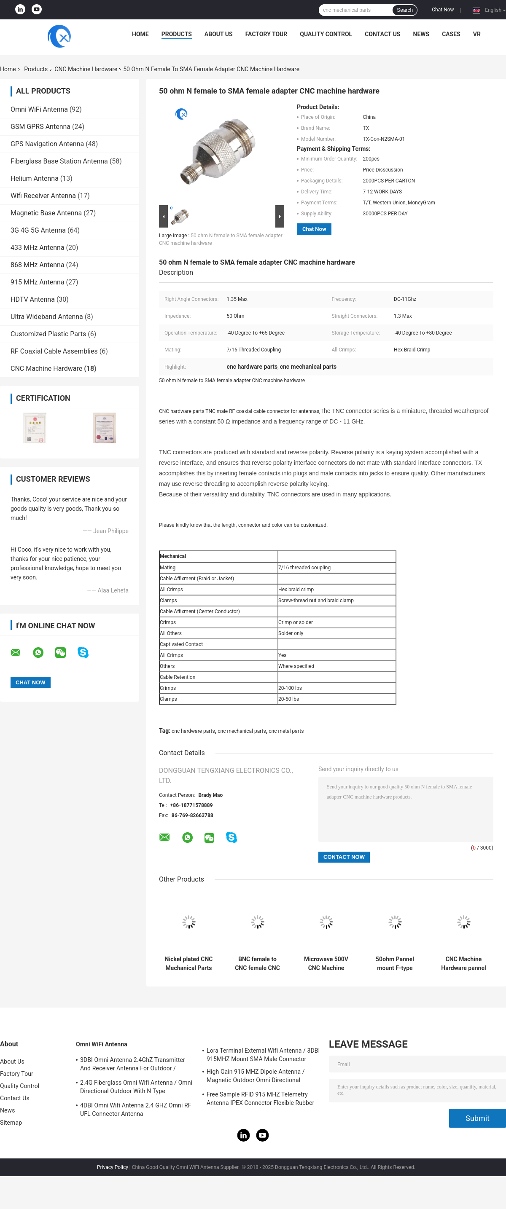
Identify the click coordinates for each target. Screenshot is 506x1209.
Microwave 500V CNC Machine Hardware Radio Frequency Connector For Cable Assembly (326, 964)
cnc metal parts (286, 731)
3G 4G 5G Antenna (38, 230)
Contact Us (382, 34)
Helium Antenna (35, 178)
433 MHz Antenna (38, 248)
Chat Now (443, 10)
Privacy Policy (112, 1167)
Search (405, 10)
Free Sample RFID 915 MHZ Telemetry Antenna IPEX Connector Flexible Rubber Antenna (260, 1100)
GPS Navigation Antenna (47, 144)
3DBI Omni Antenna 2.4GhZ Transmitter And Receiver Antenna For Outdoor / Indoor (132, 1065)
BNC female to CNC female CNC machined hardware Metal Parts (257, 964)
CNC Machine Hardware (85, 69)
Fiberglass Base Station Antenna (59, 161)
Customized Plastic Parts (48, 334)
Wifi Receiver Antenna (43, 196)
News (421, 34)
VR (477, 34)
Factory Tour (266, 34)
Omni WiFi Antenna (39, 109)
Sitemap (11, 1122)
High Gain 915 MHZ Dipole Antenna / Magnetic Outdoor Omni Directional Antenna (256, 1077)
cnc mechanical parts (242, 731)
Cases (451, 34)
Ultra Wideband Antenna (47, 317)
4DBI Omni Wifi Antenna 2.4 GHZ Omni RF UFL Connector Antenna (135, 1109)
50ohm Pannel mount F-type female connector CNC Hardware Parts (394, 964)
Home (140, 34)
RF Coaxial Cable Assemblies (54, 351)
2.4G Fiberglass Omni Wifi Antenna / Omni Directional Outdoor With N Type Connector (136, 1088)
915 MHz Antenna (38, 282)
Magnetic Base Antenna (46, 213)
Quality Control (326, 34)
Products (176, 34)
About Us (219, 34)
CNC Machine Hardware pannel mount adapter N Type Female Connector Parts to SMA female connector (463, 964)
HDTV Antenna (33, 299)
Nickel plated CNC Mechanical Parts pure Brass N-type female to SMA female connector (189, 964)
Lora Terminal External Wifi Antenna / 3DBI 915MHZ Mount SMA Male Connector (263, 1054)
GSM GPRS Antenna (40, 127)
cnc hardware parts (193, 731)
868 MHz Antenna (38, 265)
